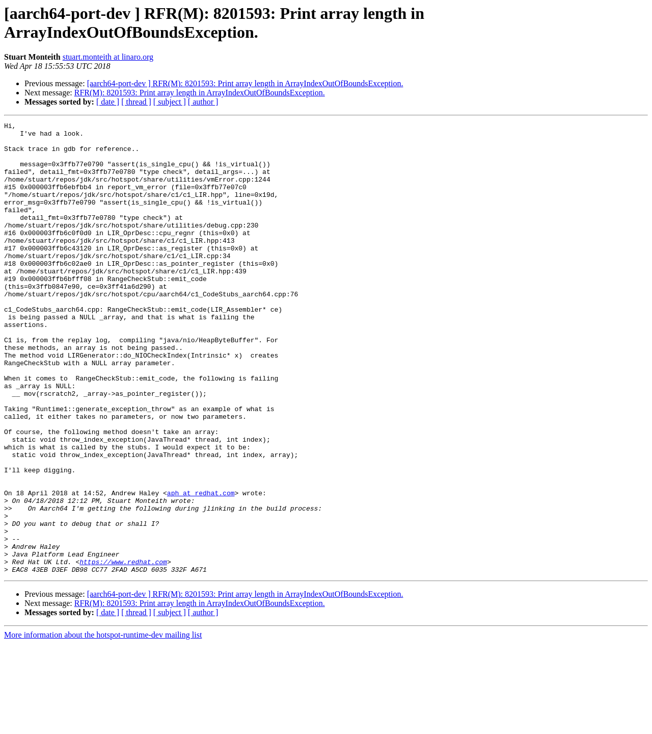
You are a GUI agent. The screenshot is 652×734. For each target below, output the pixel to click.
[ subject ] (169, 101)
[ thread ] (136, 101)
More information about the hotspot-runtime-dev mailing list (103, 725)
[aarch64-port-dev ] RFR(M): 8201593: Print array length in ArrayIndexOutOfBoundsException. (245, 83)
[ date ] (107, 101)
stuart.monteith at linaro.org (108, 57)
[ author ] (203, 101)
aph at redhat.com (201, 567)
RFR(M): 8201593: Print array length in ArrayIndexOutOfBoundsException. (199, 92)
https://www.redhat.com (123, 650)
